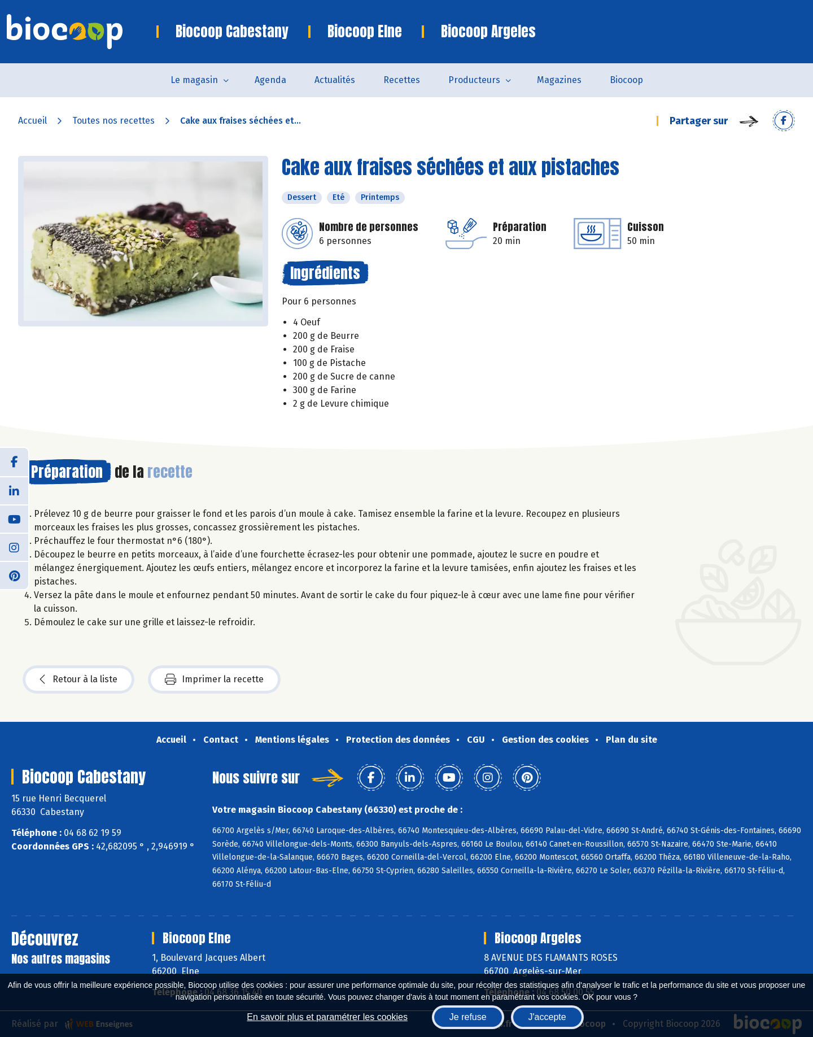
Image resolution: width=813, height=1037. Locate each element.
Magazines (559, 80)
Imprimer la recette (214, 679)
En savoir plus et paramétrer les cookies (327, 1017)
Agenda (270, 80)
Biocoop (626, 80)
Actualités (334, 80)
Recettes (401, 80)
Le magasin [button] (194, 80)
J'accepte (547, 1017)
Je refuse (468, 1017)
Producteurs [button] (474, 80)
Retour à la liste (78, 679)
